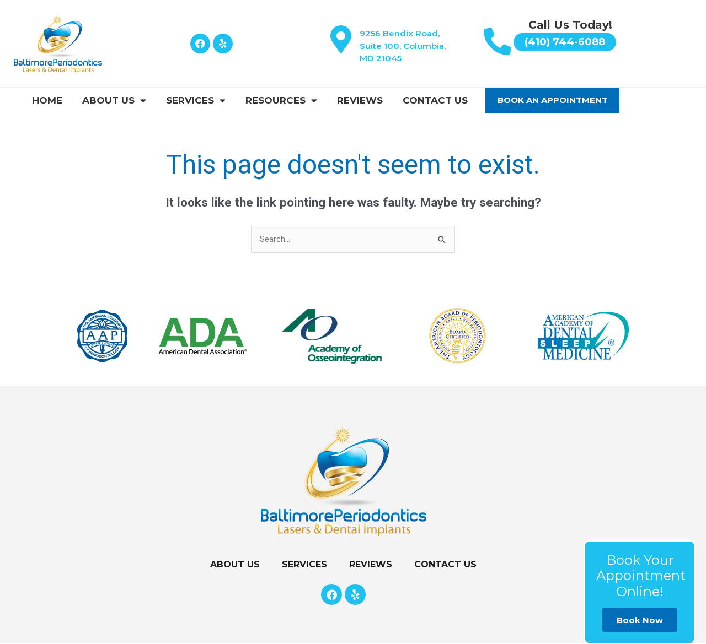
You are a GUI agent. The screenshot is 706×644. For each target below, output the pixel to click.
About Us (114, 100)
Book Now (640, 620)
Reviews (360, 100)
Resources (281, 100)
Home (47, 100)
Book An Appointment (553, 100)
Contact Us (435, 100)
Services (196, 100)
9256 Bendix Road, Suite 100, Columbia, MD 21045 (403, 45)
